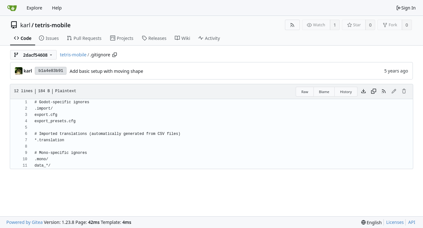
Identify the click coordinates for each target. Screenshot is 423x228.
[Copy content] (374, 91)
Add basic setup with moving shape (106, 71)
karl (25, 25)
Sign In (406, 8)
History (346, 91)
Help (57, 8)
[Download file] (363, 91)
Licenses (395, 222)
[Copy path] (114, 55)
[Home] (12, 8)
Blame (324, 91)
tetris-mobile (53, 25)
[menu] (371, 222)
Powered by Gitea (24, 222)
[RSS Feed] (292, 25)
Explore (34, 8)
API (411, 222)
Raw (304, 91)
